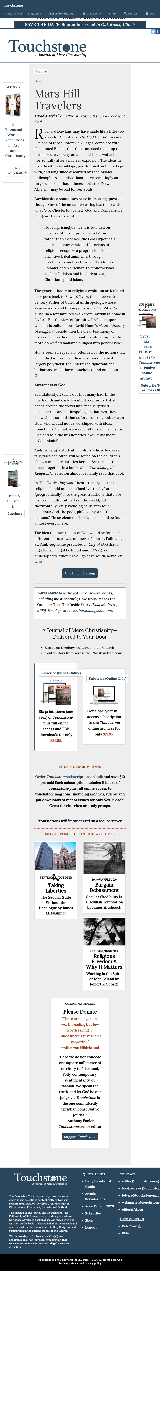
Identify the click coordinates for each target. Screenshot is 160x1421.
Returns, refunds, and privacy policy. (80, 1263)
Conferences (14, 13)
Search (130, 13)
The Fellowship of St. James (72, 1259)
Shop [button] (114, 13)
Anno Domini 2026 (99, 1206)
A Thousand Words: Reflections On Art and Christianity (15, 140)
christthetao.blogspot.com (89, 610)
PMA (125, 1233)
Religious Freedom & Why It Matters (104, 961)
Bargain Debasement (104, 887)
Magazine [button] (35, 13)
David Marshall (50, 593)
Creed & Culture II (13, 501)
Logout (91, 1227)
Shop (89, 1220)
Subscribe (93, 1213)
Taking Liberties (55, 888)
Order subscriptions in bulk (69, 776)
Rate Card (129, 1226)
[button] (63, 13)
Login (151, 13)
